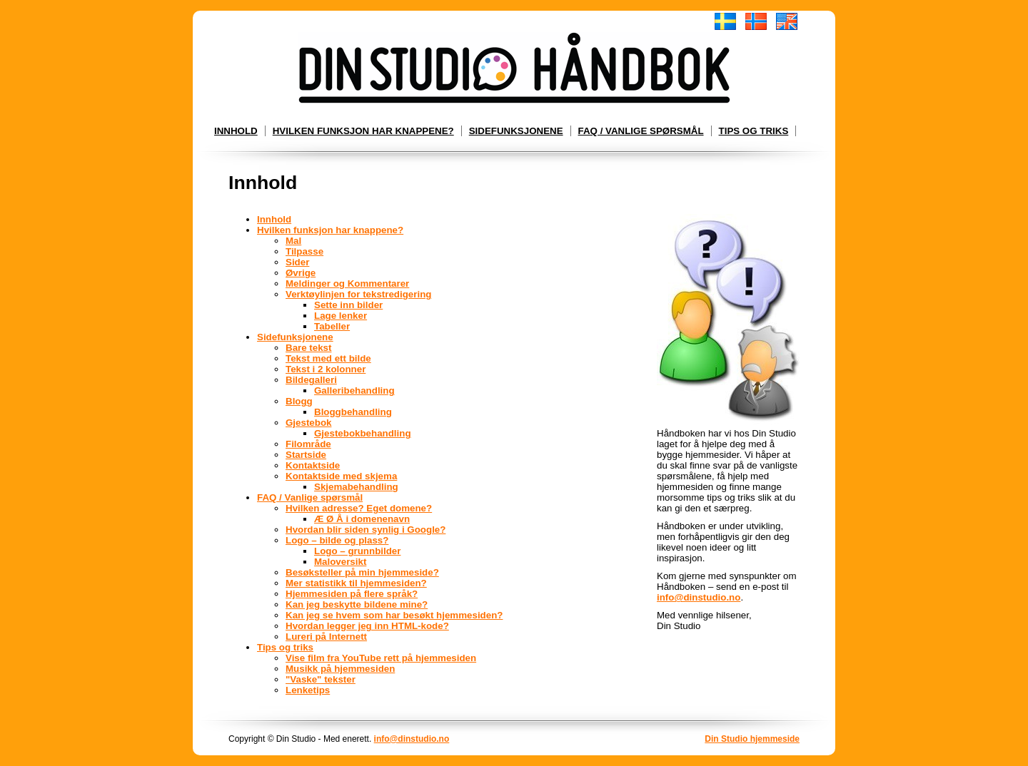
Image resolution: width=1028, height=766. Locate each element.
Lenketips (308, 690)
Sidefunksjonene (516, 131)
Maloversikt (340, 561)
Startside (306, 454)
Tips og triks (754, 131)
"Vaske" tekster (321, 679)
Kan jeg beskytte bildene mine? (357, 604)
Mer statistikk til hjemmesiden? (356, 583)
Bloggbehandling (353, 412)
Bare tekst (308, 347)
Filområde (308, 444)
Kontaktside (313, 465)
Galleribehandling (354, 390)
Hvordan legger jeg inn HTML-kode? (367, 626)
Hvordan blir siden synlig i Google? (365, 529)
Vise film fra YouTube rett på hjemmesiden (381, 658)
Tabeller (332, 326)
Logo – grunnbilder (357, 551)
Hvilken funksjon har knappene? (363, 131)
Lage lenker (340, 315)
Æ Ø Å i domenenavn (362, 519)
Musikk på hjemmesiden (340, 668)
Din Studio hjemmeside (752, 739)
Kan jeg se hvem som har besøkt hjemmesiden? (394, 615)
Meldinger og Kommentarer (347, 283)
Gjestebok (308, 422)
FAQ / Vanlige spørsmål (641, 131)
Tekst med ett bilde (328, 358)
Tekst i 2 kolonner (326, 369)
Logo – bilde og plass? (337, 540)
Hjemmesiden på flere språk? (352, 593)
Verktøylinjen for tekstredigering (358, 294)
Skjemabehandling (356, 486)
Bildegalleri (311, 379)
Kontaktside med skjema (341, 476)
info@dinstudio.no (698, 597)
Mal (293, 240)
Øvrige (301, 272)
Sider (297, 262)
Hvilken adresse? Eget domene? (359, 508)
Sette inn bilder (348, 305)
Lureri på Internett (326, 636)
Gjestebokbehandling (362, 433)
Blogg (299, 401)
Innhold (236, 131)
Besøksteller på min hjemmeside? (362, 572)
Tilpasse (304, 251)
